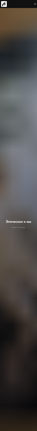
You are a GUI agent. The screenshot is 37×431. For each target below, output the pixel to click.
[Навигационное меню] (35, 4)
